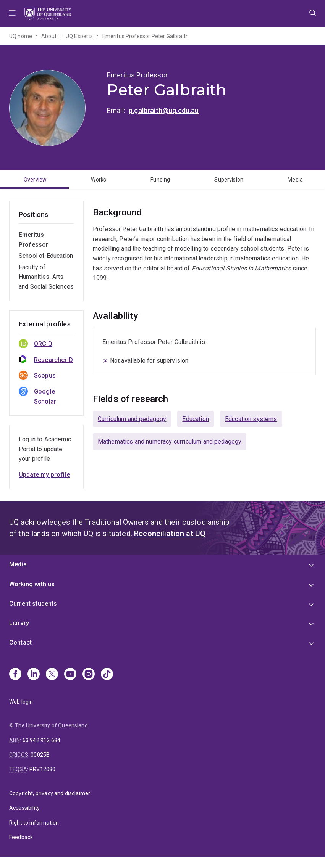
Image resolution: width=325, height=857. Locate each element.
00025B (40, 755)
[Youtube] (70, 674)
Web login (21, 702)
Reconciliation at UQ (169, 533)
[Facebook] (15, 674)
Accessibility (24, 808)
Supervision (228, 180)
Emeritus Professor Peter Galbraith (145, 36)
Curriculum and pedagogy (132, 419)
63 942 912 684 (41, 740)
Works (98, 180)
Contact (20, 642)
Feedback (21, 837)
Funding (160, 180)
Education (195, 419)
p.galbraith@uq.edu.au (164, 110)
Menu (12, 13)
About (49, 36)
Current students (33, 603)
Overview (35, 180)
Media (18, 564)
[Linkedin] (33, 674)
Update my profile (44, 474)
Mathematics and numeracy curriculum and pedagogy (170, 441)
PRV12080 (42, 769)
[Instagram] (88, 674)
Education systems (251, 419)
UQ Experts (79, 36)
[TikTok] (107, 674)
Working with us (32, 584)
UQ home (20, 36)
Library (19, 623)
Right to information (34, 823)
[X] (52, 674)
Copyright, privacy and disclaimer (49, 793)
